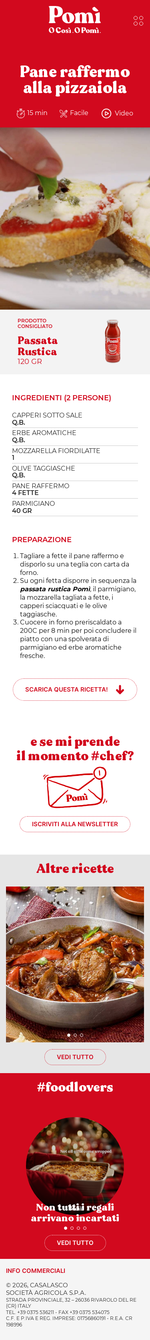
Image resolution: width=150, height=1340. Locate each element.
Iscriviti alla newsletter (75, 824)
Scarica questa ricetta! (66, 689)
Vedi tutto (75, 1057)
